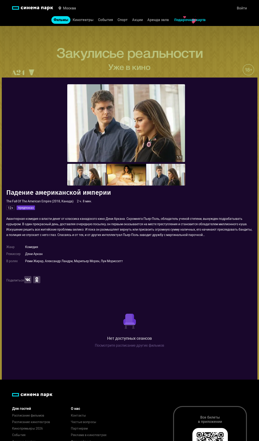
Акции (137, 20)
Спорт (123, 20)
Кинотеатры (83, 20)
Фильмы (61, 20)
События (105, 20)
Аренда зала (158, 20)
